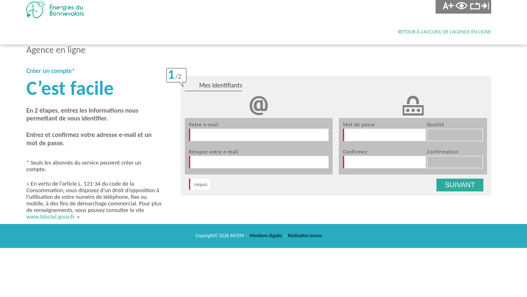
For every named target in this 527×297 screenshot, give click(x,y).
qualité (436, 124)
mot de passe (359, 124)
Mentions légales (266, 235)
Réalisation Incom (305, 235)
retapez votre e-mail (213, 151)
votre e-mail (204, 124)
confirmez (355, 151)
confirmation (442, 151)
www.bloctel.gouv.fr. (50, 216)
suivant (460, 185)
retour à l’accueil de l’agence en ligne (444, 31)
